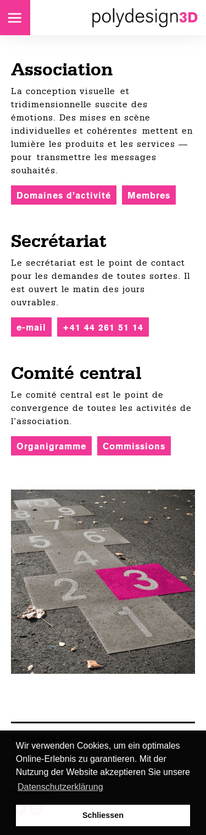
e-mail (31, 327)
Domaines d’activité (63, 195)
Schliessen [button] (103, 815)
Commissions (134, 446)
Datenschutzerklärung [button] (60, 787)
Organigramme (51, 446)
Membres (148, 195)
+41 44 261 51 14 (103, 327)
